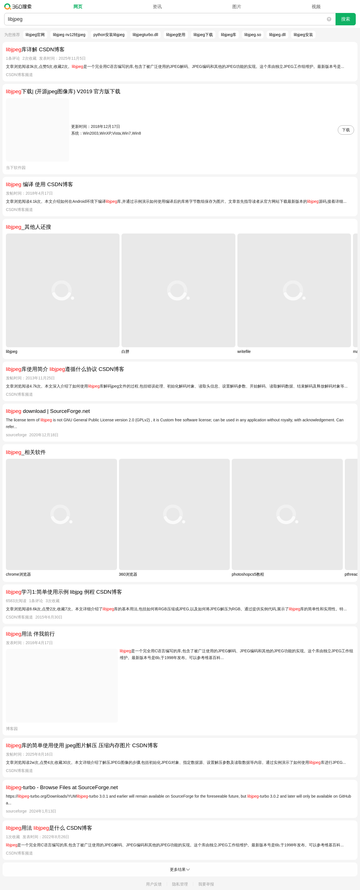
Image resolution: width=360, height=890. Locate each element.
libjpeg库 (228, 34)
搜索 (345, 19)
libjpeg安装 (303, 34)
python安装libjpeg (109, 34)
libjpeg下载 (203, 34)
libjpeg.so (252, 34)
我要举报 (206, 884)
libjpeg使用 (175, 34)
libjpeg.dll (277, 34)
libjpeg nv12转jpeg (69, 34)
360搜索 (19, 6)
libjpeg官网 (35, 34)
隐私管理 (180, 884)
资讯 (157, 6)
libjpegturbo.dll (145, 34)
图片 (236, 6)
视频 (316, 6)
